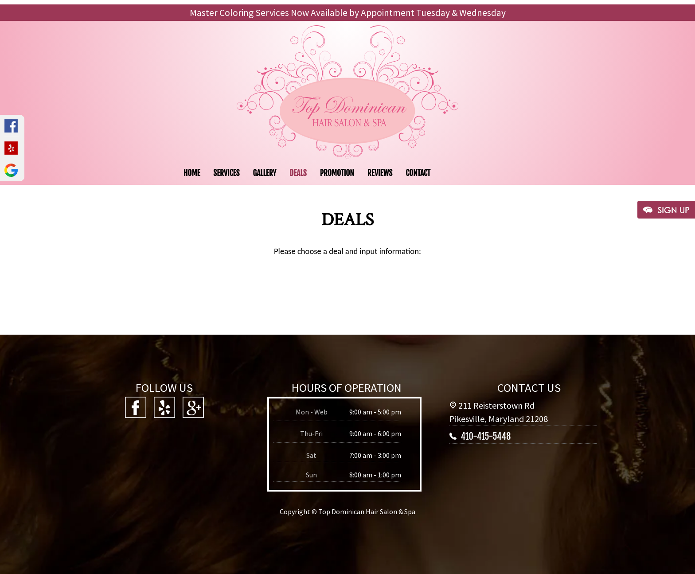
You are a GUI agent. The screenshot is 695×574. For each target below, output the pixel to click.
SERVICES (226, 173)
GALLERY (264, 173)
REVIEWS (380, 173)
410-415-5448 (486, 436)
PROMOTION (337, 173)
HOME (192, 173)
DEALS (297, 173)
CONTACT (418, 173)
